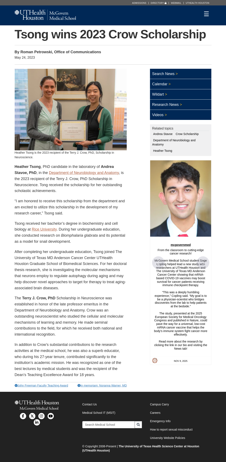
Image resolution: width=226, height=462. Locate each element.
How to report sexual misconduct (171, 429)
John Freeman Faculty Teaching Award (41, 385)
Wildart (158, 94)
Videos (158, 115)
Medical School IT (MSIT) (98, 412)
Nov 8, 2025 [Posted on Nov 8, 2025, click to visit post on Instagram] (180, 361)
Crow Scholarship (187, 134)
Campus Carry (159, 404)
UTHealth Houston (197, 3)
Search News (163, 74)
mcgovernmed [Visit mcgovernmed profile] (181, 245)
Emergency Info (160, 421)
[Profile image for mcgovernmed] (154, 360)
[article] (180, 262)
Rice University (44, 229)
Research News (165, 105)
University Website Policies (167, 438)
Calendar (159, 84)
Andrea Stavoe (163, 134)
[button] (158, 262)
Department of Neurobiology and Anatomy (84, 173)
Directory (159, 3)
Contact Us (89, 404)
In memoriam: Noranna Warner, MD (102, 385)
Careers (155, 412)
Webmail (176, 3)
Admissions (139, 3)
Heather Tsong (162, 150)
